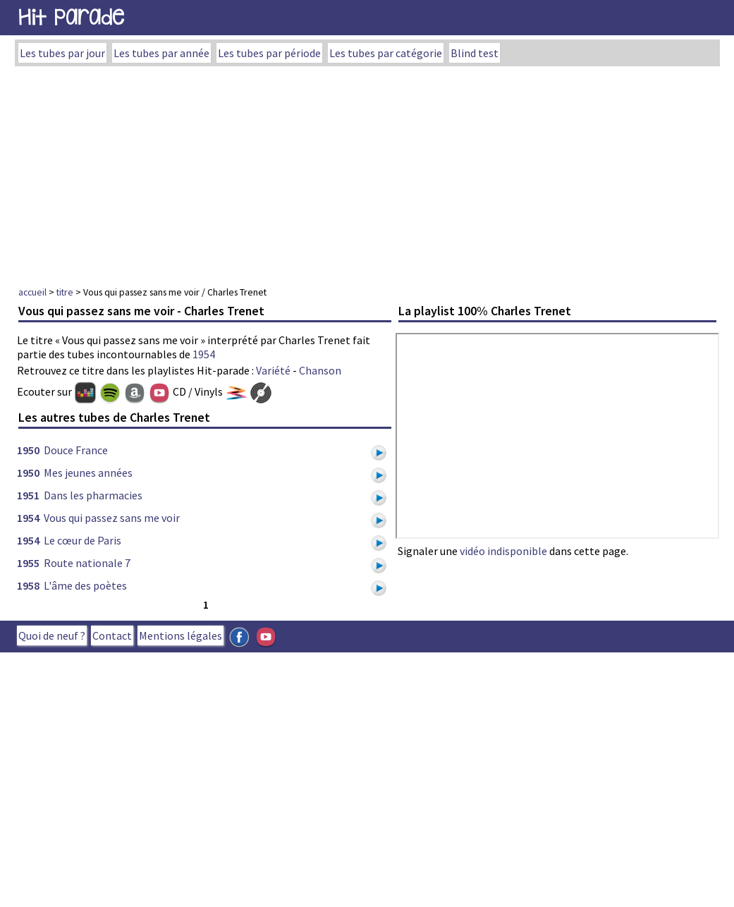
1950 (28, 450)
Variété (273, 370)
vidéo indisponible (503, 551)
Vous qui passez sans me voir (112, 518)
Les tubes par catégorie (385, 53)
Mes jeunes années (88, 472)
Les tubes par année (161, 53)
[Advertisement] (367, 172)
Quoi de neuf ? (51, 635)
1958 (28, 585)
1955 (28, 563)
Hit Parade (71, 17)
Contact (112, 635)
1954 (203, 354)
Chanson (320, 370)
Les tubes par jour (62, 53)
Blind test (474, 53)
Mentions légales (180, 635)
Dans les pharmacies (93, 495)
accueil (32, 292)
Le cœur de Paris (82, 540)
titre (64, 292)
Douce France (76, 450)
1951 (28, 495)
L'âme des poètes (85, 585)
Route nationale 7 (87, 563)
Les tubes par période (269, 53)
